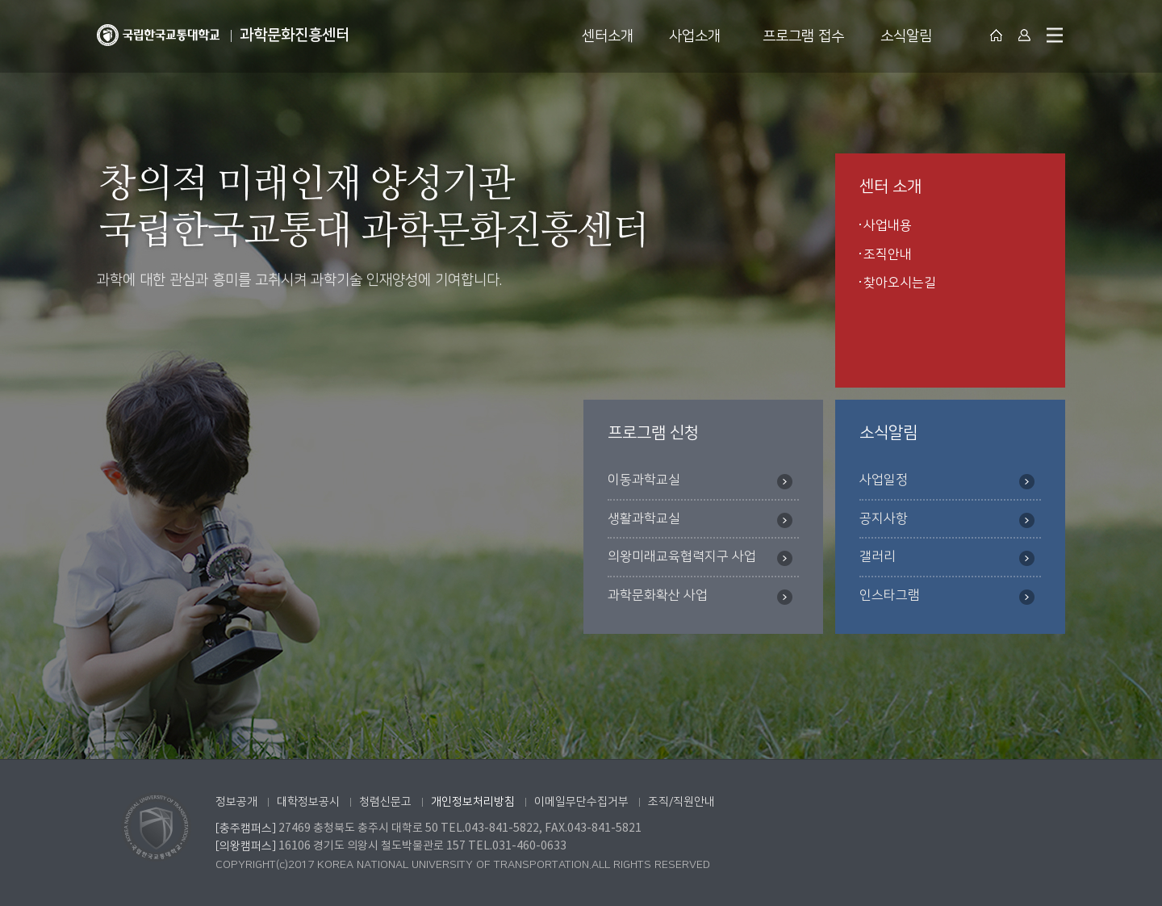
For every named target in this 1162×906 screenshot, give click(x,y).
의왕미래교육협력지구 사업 (700, 557)
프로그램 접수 (803, 36)
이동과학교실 (700, 480)
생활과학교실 (700, 519)
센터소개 (607, 36)
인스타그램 (947, 596)
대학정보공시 (308, 801)
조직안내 (887, 254)
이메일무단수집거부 (581, 801)
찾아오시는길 (899, 282)
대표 (997, 35)
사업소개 (695, 36)
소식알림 (906, 36)
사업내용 (887, 225)
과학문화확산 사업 (700, 596)
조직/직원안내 (681, 801)
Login (1024, 35)
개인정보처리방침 (473, 801)
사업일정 (947, 480)
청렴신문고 (385, 801)
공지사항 (947, 519)
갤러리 (947, 557)
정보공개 (236, 801)
